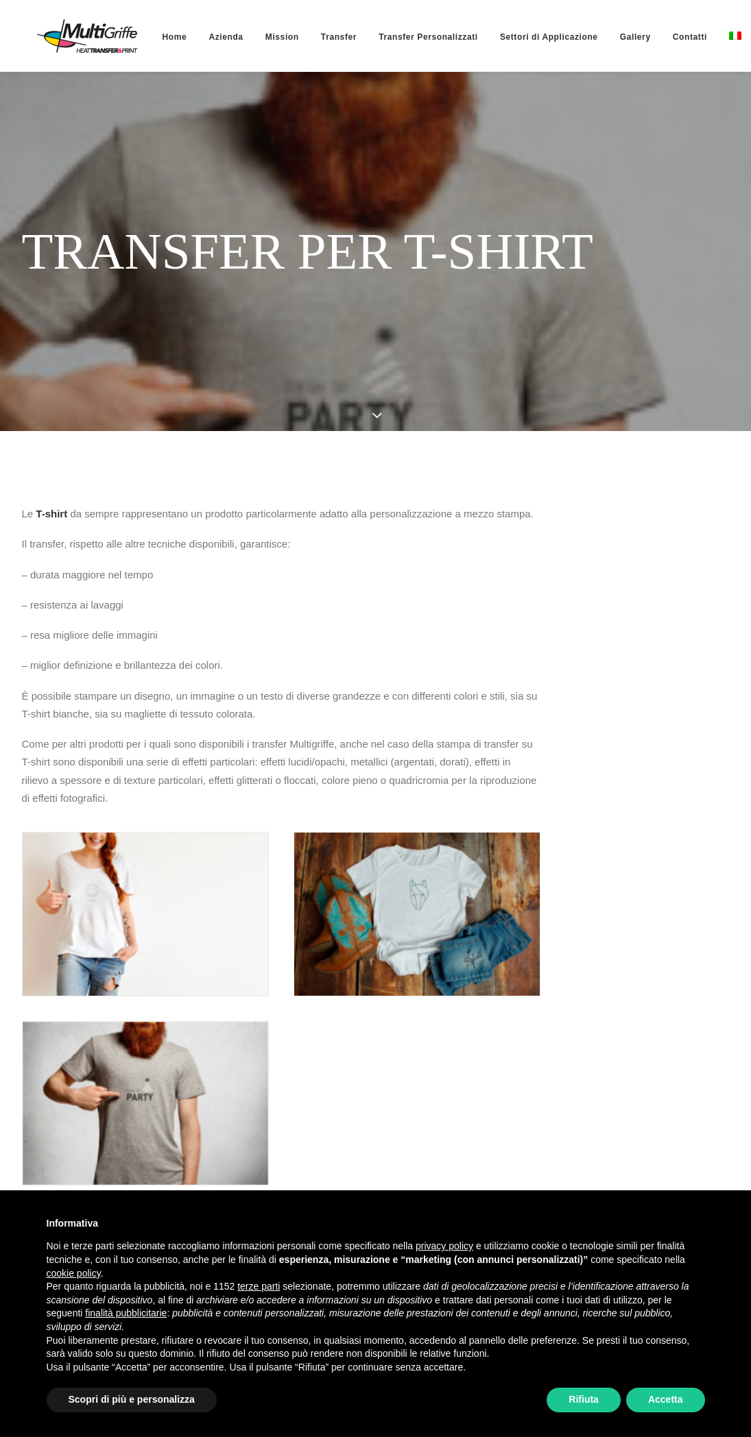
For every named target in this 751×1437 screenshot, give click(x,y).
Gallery (605, 37)
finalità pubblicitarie (126, 1312)
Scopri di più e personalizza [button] (132, 1399)
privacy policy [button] (444, 1245)
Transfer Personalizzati (398, 37)
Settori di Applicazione (519, 37)
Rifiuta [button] (584, 1399)
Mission (252, 37)
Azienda (195, 37)
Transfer (308, 37)
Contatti (660, 37)
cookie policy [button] (74, 1273)
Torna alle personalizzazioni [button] (132, 1165)
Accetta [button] (665, 1399)
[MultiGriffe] (72, 36)
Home (144, 37)
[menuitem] (145, 37)
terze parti (258, 1286)
